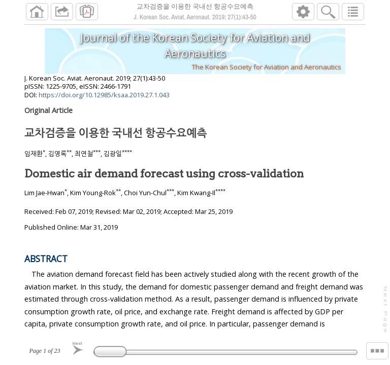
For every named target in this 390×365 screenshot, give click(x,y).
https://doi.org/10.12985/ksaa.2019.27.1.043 (104, 98)
